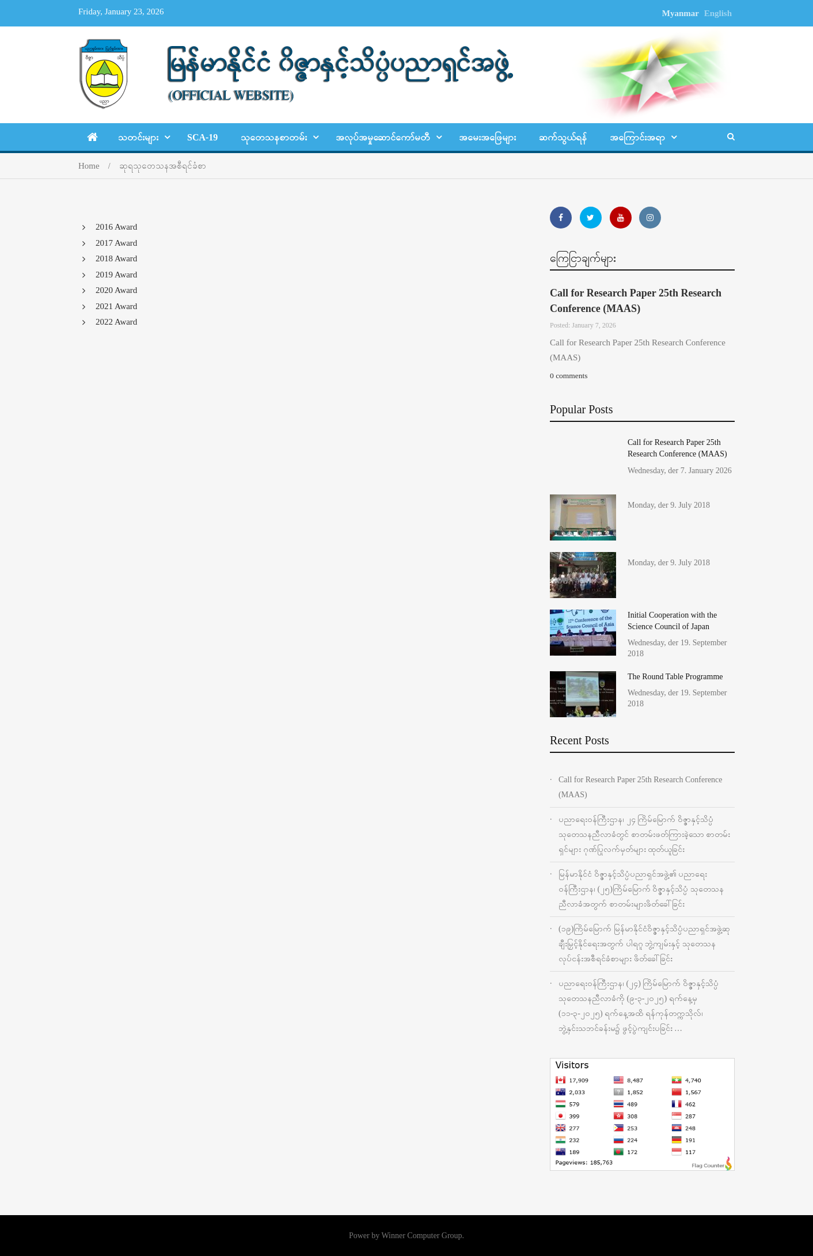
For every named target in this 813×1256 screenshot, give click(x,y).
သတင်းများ (138, 137)
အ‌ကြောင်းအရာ (637, 137)
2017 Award (116, 243)
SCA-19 (202, 137)
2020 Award (116, 290)
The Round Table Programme (675, 676)
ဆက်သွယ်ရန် (563, 137)
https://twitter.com (591, 218)
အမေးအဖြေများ (487, 137)
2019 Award (116, 274)
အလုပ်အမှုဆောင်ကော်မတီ (383, 137)
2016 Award (116, 226)
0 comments (569, 375)
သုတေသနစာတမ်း (274, 137)
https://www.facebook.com (561, 218)
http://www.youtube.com (621, 218)
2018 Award (116, 258)
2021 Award (116, 306)
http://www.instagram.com (650, 218)
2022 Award (116, 321)
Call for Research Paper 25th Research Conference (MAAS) (641, 787)
